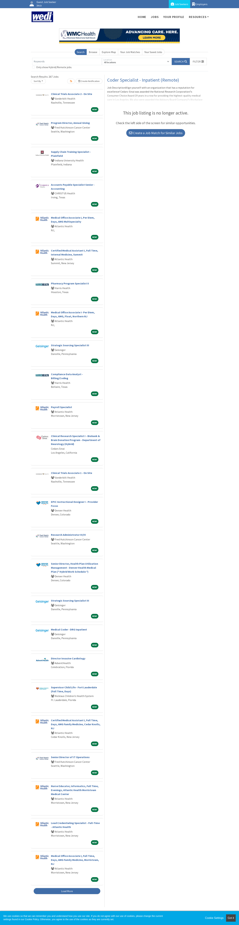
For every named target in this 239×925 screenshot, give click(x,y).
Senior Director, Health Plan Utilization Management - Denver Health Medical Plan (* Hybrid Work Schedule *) (74, 567)
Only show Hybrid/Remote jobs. (54, 67)
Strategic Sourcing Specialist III (70, 345)
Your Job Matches (130, 52)
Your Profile (173, 17)
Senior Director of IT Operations (70, 757)
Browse (93, 52)
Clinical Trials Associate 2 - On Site (71, 94)
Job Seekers (179, 4)
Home (142, 17)
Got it (231, 918)
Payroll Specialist (61, 407)
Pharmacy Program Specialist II (70, 283)
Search (80, 52)
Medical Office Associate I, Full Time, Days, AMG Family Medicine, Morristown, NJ (75, 859)
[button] (198, 61)
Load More (67, 891)
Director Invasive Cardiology (68, 658)
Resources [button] (197, 17)
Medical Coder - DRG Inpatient (69, 629)
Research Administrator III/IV (68, 534)
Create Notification (89, 81)
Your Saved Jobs (153, 52)
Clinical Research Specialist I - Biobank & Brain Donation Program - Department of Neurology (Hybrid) (75, 440)
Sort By (37, 81)
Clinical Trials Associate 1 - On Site (71, 473)
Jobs (155, 17)
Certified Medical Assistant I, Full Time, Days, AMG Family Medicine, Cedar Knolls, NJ (75, 724)
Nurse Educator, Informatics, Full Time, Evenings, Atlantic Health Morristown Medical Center (75, 790)
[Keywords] (67, 61)
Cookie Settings (214, 918)
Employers (199, 4)
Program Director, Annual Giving (70, 122)
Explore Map (109, 52)
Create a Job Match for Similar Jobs (155, 133)
